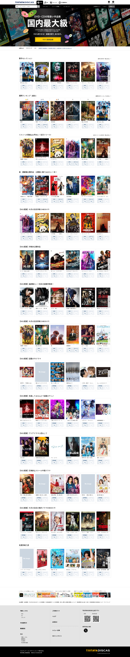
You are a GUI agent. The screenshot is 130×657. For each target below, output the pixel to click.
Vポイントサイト (57, 636)
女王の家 (22, 457)
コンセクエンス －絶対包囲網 (104, 82)
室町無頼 (53, 121)
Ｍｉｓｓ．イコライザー (56, 271)
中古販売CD (64, 2)
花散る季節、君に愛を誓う (57, 495)
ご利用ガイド (96, 6)
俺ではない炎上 (23, 82)
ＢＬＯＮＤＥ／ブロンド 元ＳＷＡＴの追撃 (107, 271)
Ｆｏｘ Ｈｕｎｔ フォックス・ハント (91, 308)
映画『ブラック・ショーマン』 (43, 121)
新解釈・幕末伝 (23, 159)
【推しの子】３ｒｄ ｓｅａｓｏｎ (59, 420)
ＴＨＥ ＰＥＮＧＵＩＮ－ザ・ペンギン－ (106, 532)
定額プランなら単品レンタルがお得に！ (82, 591)
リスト (109, 3)
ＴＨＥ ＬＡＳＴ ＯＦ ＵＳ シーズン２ (76, 532)
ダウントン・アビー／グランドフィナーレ (91, 82)
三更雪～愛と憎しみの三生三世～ (73, 495)
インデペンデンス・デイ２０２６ (43, 271)
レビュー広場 (56, 630)
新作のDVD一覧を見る (104, 58)
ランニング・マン (86, 233)
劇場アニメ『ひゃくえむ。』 (42, 420)
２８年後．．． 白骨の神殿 (103, 159)
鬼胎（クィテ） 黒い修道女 (42, 308)
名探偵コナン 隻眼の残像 (26, 196)
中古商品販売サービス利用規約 (52, 602)
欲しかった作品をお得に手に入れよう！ (45, 591)
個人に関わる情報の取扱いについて (68, 602)
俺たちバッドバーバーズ (41, 383)
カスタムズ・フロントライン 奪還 (74, 271)
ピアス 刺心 (54, 308)
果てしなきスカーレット (41, 159)
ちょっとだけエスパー (102, 383)
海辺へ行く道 (54, 569)
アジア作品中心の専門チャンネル (99, 591)
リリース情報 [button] (55, 6)
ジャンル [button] (45, 6)
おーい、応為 (85, 345)
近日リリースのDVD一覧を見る (101, 135)
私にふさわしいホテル (41, 569)
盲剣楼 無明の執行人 (71, 308)
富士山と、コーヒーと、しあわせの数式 (75, 569)
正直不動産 (68, 196)
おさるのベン (100, 233)
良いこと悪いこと (55, 383)
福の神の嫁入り (100, 495)
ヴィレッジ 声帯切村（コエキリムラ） (60, 82)
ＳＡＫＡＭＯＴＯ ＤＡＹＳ (103, 196)
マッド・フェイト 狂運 (25, 308)
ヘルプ (104, 6)
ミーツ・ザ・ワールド (25, 569)
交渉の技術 (68, 457)
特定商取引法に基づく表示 (83, 602)
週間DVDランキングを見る (103, 96)
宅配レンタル (24, 637)
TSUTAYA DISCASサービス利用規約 (37, 602)
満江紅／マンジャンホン (71, 82)
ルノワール (84, 569)
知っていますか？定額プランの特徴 (63, 591)
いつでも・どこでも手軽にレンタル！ (26, 591)
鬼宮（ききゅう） (101, 457)
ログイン (113, 3)
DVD (41, 2)
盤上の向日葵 (85, 121)
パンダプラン (54, 159)
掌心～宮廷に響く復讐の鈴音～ (27, 495)
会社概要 (21, 602)
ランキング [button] (66, 6)
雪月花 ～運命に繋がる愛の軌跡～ (90, 495)
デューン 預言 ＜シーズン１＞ (89, 532)
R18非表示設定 (24, 642)
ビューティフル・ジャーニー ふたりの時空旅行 (47, 82)
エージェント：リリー (87, 271)
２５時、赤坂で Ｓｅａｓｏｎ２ (89, 383)
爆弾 (21, 121)
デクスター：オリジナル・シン (58, 532)
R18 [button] (111, 6)
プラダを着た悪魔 (55, 196)
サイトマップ (107, 602)
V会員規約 (26, 602)
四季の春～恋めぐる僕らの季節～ (89, 457)
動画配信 (22, 628)
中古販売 (23, 640)
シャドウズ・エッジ (70, 121)
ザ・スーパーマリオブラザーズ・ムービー (91, 196)
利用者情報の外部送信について (96, 602)
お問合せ (54, 622)
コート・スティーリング (71, 233)
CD (47, 2)
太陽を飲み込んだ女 (40, 457)
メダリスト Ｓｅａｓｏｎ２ (88, 420)
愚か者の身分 (85, 159)
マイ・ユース (54, 457)
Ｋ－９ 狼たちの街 (24, 271)
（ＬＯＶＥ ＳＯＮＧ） (102, 345)
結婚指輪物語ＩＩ (101, 420)
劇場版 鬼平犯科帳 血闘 (103, 569)
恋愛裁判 (68, 345)
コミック (54, 2)
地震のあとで (69, 383)
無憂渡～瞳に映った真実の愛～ (43, 495)
